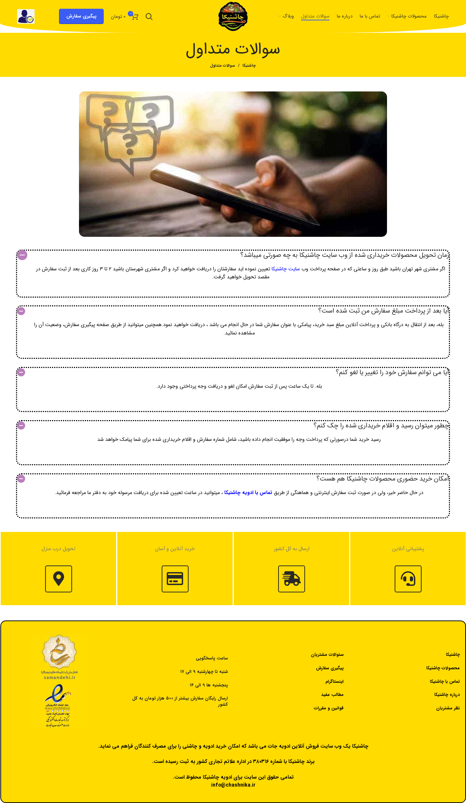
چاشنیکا (249, 66)
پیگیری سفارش (81, 16)
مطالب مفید (332, 694)
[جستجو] (149, 16)
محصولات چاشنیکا (443, 668)
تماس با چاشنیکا (445, 681)
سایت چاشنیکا (286, 269)
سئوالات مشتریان (327, 654)
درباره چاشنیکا (447, 694)
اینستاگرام (334, 681)
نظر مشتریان (448, 708)
